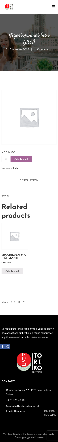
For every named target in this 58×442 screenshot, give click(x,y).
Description (29, 180)
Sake (15, 168)
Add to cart (21, 159)
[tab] (29, 180)
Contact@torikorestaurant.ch (22, 406)
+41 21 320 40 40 (15, 400)
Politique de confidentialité (38, 434)
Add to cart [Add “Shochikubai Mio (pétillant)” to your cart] (12, 271)
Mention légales (12, 434)
